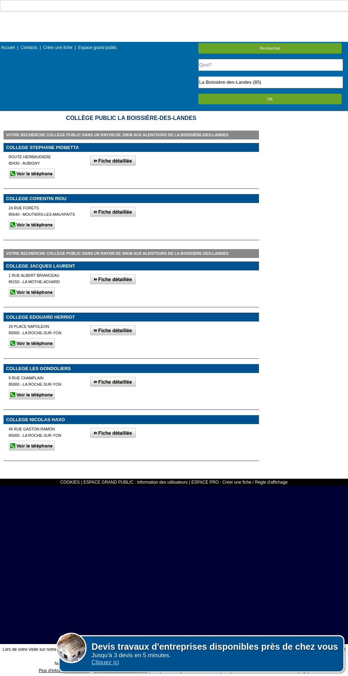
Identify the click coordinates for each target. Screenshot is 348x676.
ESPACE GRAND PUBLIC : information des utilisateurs (135, 482)
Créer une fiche (57, 47)
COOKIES (70, 482)
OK (270, 99)
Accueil (8, 47)
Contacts (29, 47)
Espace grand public (97, 47)
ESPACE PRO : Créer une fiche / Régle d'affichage (240, 482)
